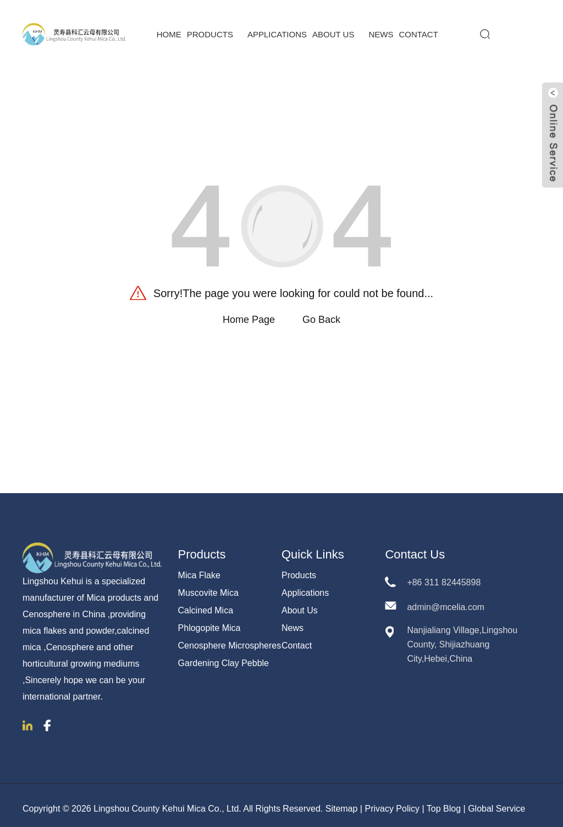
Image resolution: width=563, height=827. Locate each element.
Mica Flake (199, 568)
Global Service (496, 801)
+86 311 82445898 (444, 575)
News (380, 27)
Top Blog (444, 801)
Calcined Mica (205, 603)
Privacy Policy (392, 801)
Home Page (249, 313)
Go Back (321, 313)
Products (214, 27)
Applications (277, 27)
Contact (418, 27)
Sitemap (341, 801)
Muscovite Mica (208, 586)
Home (169, 27)
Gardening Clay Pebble (223, 656)
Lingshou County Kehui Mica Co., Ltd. (167, 801)
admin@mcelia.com (445, 600)
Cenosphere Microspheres (230, 639)
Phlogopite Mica (209, 621)
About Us (337, 27)
